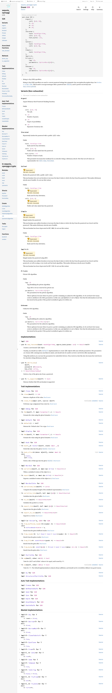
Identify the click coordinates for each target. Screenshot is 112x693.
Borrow (31, 622)
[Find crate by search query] (105, 1)
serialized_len (30, 486)
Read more (47, 397)
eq (25, 558)
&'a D (74, 547)
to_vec (26, 499)
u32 (40, 37)
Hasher (35, 446)
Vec (45, 499)
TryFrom (34, 677)
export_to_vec (29, 512)
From (30, 649)
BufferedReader (31, 527)
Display (29, 431)
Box (46, 62)
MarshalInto (31, 483)
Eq (27, 573)
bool (48, 379)
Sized (30, 457)
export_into (28, 506)
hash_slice (28, 452)
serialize (28, 469)
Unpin (28, 599)
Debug (28, 409)
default (27, 423)
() (64, 469)
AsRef (37, 540)
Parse (31, 521)
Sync (54, 534)
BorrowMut (32, 628)
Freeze (28, 585)
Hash (27, 442)
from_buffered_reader (32, 524)
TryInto (34, 684)
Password (37, 367)
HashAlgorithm (39, 33)
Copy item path (32, 7)
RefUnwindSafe (32, 589)
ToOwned (31, 663)
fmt (25, 412)
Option (41, 62)
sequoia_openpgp (26, 5)
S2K (27, 341)
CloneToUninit (34, 635)
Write (51, 469)
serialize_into (30, 493)
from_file (28, 540)
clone (26, 394)
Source (23, 9)
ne (25, 565)
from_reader (28, 534)
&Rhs (40, 565)
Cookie (38, 527)
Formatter (44, 412)
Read (42, 534)
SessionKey (36, 371)
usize (35, 369)
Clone (28, 391)
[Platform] (31, 1)
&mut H (57, 452)
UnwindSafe (30, 605)
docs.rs (84, 1)
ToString (32, 670)
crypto (35, 5)
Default (29, 420)
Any (29, 615)
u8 (36, 21)
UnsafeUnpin (31, 602)
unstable (94, 401)
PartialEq (30, 555)
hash (25, 446)
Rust (91, 1)
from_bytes (28, 547)
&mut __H (54, 446)
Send (48, 534)
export (26, 475)
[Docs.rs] (4, 1)
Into (33, 653)
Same (30, 660)
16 (39, 21)
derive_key (31, 363)
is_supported (32, 379)
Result (82, 344)
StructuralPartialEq (35, 576)
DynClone (32, 642)
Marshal (29, 466)
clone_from (28, 401)
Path (42, 540)
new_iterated (32, 344)
